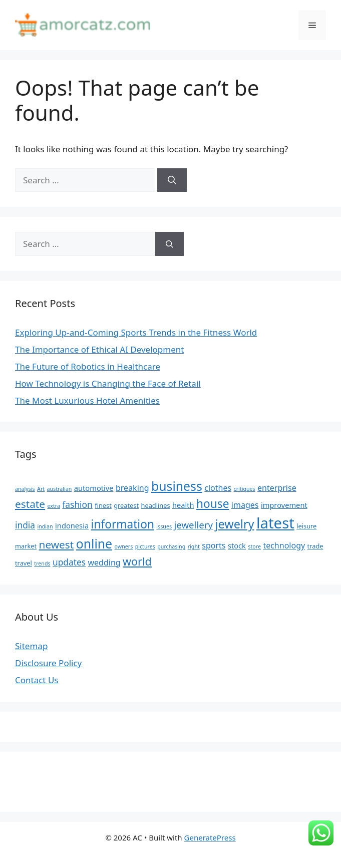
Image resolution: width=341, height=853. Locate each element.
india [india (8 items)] (25, 525)
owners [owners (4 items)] (124, 546)
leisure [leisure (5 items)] (306, 525)
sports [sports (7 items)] (213, 545)
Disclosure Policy (48, 663)
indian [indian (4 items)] (45, 526)
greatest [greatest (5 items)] (126, 505)
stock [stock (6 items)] (237, 545)
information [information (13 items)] (122, 524)
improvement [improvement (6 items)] (284, 505)
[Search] (172, 180)
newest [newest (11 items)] (56, 544)
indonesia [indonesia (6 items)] (72, 525)
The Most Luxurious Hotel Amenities (87, 400)
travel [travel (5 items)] (23, 562)
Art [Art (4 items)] (41, 488)
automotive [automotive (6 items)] (94, 488)
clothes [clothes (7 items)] (217, 487)
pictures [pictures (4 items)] (145, 546)
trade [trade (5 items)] (315, 545)
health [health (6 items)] (183, 505)
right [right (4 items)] (194, 546)
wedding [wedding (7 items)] (104, 562)
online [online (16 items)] (94, 543)
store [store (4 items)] (254, 546)
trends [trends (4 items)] (42, 563)
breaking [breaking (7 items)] (132, 487)
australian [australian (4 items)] (59, 488)
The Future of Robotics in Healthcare (87, 366)
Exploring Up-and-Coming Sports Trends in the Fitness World (136, 332)
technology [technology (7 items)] (284, 545)
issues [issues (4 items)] (164, 526)
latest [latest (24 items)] (275, 523)
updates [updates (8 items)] (69, 562)
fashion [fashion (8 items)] (77, 504)
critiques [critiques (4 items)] (244, 488)
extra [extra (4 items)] (54, 505)
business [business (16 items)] (176, 485)
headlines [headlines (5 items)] (155, 505)
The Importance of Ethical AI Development (99, 349)
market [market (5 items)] (26, 545)
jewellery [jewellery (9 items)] (193, 524)
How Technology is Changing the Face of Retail (108, 383)
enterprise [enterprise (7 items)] (276, 487)
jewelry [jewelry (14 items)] (234, 524)
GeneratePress (210, 837)
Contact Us (37, 680)
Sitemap (31, 646)
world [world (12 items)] (137, 561)
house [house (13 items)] (212, 503)
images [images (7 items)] (245, 504)
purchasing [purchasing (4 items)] (171, 546)
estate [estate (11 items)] (30, 504)
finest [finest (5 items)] (103, 505)
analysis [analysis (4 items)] (25, 488)
